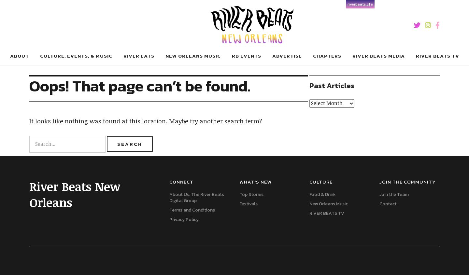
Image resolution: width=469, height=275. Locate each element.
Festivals (248, 203)
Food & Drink (322, 194)
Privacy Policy (184, 219)
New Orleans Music (328, 203)
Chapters (327, 56)
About (19, 56)
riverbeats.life (360, 4)
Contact (388, 203)
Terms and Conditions (192, 210)
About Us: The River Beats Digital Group (196, 197)
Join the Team (394, 194)
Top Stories (251, 194)
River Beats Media (378, 56)
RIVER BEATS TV (437, 56)
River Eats (138, 56)
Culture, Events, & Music (76, 56)
